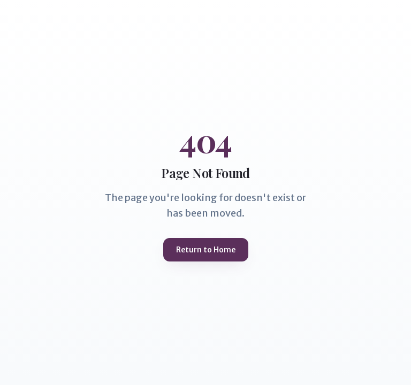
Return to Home (205, 250)
